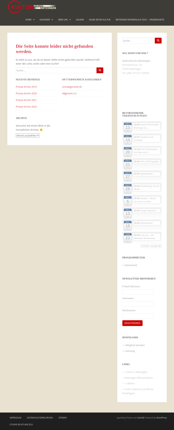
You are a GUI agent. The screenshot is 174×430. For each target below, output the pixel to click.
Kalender (45, 19)
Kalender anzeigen (151, 246)
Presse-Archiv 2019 (26, 86)
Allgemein (67, 93)
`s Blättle (130, 383)
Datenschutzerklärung (40, 417)
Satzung (130, 351)
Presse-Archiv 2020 (26, 93)
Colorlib (140, 417)
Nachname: (129, 310)
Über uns (63, 19)
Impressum (15, 417)
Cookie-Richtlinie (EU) (21, 424)
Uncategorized (70, 86)
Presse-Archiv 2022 (26, 106)
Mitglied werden (135, 345)
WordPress (161, 417)
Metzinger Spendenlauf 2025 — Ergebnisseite (140, 19)
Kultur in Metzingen (136, 372)
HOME (28, 19)
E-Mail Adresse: (131, 286)
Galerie (80, 19)
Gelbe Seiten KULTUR (99, 19)
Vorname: (128, 298)
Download (131, 265)
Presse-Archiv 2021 (26, 100)
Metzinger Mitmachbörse (139, 377)
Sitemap (62, 417)
